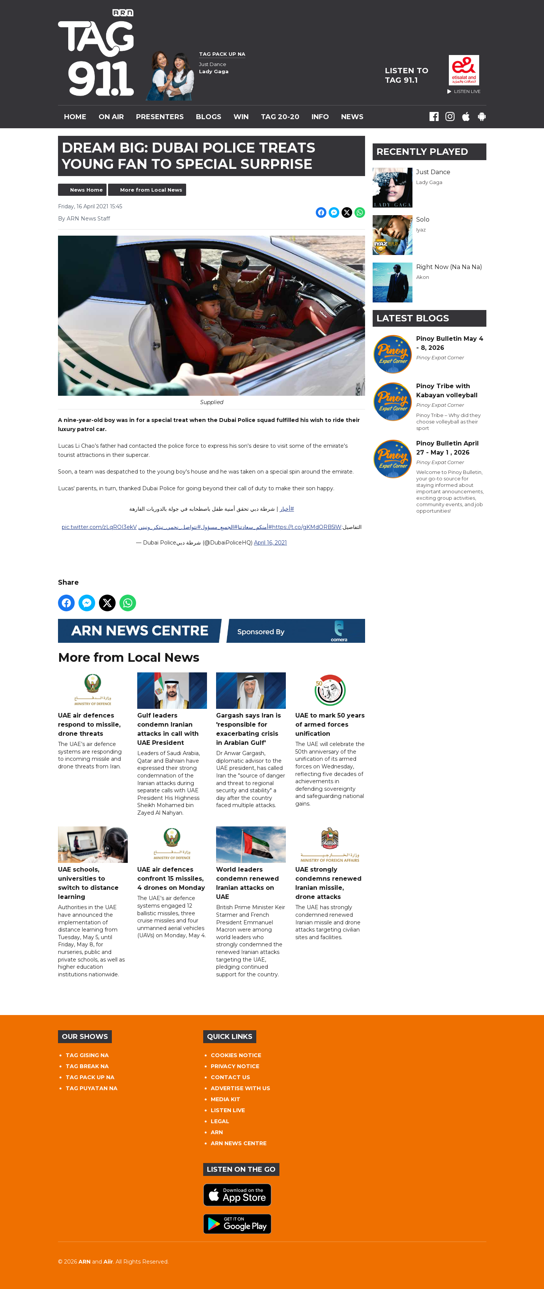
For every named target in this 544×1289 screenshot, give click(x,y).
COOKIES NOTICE (236, 1055)
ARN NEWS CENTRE (239, 1143)
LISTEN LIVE (228, 1110)
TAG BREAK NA (87, 1066)
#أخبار (286, 509)
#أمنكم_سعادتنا (254, 527)
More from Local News (151, 190)
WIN (241, 117)
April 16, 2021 (270, 543)
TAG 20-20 (280, 117)
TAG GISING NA (87, 1055)
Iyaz (421, 230)
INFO (320, 117)
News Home (86, 190)
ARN (217, 1132)
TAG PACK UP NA (90, 1077)
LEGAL (220, 1121)
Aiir (108, 1261)
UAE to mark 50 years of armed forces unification (330, 705)
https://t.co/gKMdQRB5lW (306, 527)
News (352, 117)
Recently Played (422, 151)
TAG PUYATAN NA (92, 1088)
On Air (111, 117)
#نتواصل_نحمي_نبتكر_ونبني (169, 527)
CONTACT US (230, 1077)
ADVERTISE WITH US (240, 1088)
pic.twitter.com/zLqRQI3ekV (98, 527)
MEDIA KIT (225, 1099)
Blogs (208, 117)
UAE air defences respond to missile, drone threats (93, 705)
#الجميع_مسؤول (219, 527)
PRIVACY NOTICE (235, 1066)
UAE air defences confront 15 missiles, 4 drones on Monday (172, 859)
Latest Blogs (412, 318)
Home (75, 117)
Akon (422, 277)
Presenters (160, 117)
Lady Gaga (429, 182)
